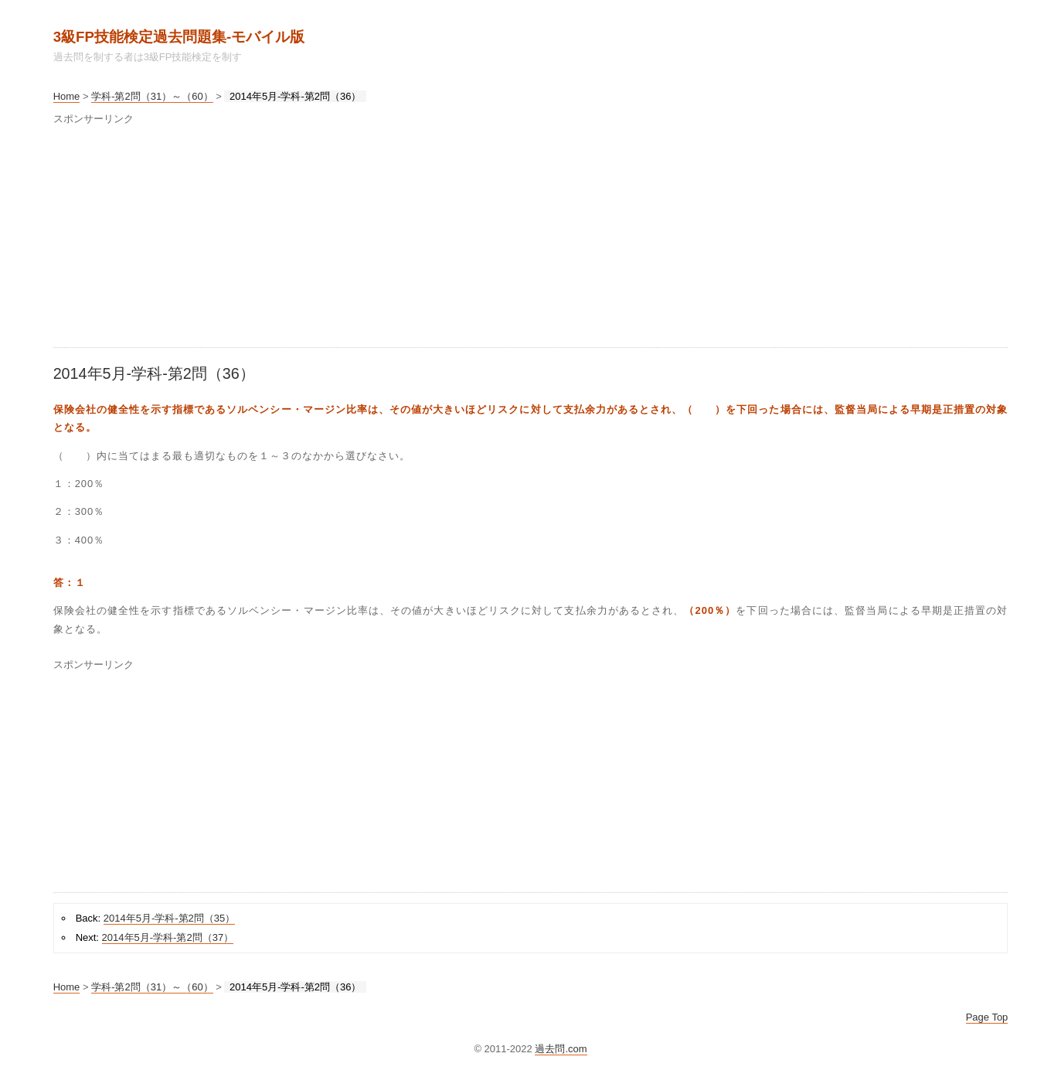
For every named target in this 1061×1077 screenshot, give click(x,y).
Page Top (987, 1017)
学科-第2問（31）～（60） (152, 96)
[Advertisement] (517, 239)
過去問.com (561, 1049)
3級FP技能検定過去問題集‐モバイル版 (179, 37)
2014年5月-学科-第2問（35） (170, 918)
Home (66, 96)
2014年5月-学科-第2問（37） (168, 937)
